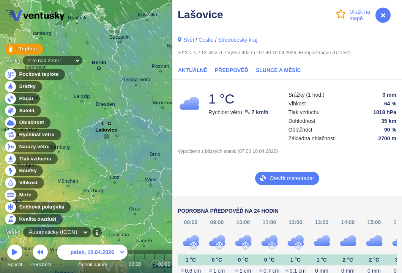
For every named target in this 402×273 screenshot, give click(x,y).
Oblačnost (27, 122)
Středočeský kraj (237, 40)
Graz (134, 210)
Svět (188, 40)
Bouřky (23, 170)
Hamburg (40, 34)
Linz (115, 178)
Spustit (14, 256)
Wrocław (162, 104)
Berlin (99, 64)
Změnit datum (92, 256)
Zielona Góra (136, 81)
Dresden (105, 105)
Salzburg (93, 192)
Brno (155, 155)
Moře (21, 195)
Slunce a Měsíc (278, 70)
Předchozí (41, 256)
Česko (206, 40)
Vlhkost (24, 182)
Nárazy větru (30, 146)
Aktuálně (192, 70)
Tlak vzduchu (31, 159)
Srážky (23, 86)
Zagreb (144, 242)
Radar (22, 98)
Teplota (23, 49)
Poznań (160, 67)
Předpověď (231, 70)
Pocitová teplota (34, 74)
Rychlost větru (32, 134)
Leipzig (82, 97)
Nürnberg (59, 148)
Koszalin (147, 16)
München (67, 182)
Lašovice (106, 131)
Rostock (77, 19)
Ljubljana (119, 236)
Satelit (22, 110)
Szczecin (119, 38)
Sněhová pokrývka (37, 207)
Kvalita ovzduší (33, 219)
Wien (151, 181)
